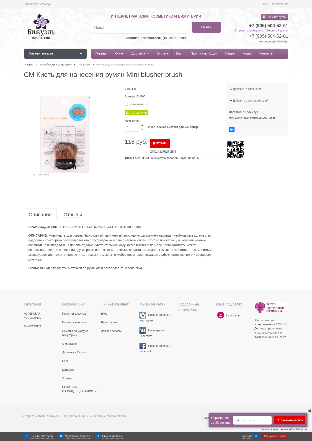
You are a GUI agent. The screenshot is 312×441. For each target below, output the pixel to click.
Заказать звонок (291, 420)
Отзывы (73, 214)
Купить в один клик (163, 150)
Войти (264, 4)
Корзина (247, 436)
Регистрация (280, 4)
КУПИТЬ (161, 143)
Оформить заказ (275, 436)
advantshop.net (298, 429)
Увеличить (44, 174)
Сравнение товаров (77, 436)
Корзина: (276, 17)
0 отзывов (130, 88)
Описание (40, 214)
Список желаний (112, 436)
